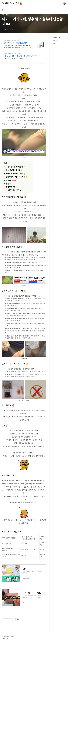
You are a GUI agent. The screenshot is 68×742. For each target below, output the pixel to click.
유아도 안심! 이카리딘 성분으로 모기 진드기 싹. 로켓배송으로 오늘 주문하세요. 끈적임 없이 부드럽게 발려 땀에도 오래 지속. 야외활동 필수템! (18, 46)
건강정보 (55, 43)
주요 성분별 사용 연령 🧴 (14, 170)
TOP (64, 686)
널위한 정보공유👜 (12, 3)
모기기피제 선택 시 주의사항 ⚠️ (16, 177)
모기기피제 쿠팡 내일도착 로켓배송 (15, 43)
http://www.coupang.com (11, 40)
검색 (60, 3)
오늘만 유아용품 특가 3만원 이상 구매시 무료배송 (20, 56)
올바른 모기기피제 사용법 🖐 (15, 173)
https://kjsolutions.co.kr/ (11, 53)
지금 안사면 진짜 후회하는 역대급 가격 (15, 58)
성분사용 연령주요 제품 (14, 190)
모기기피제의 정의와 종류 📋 (15, 167)
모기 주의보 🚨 (11, 180)
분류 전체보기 (56, 37)
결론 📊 (8, 183)
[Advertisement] (24, 626)
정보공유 (55, 40)
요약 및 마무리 (11, 187)
